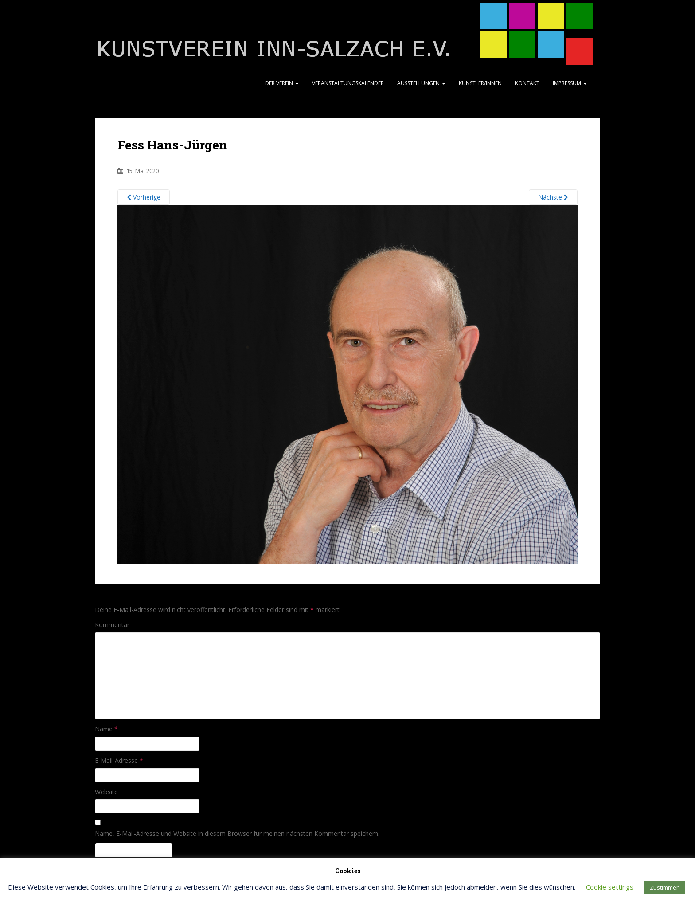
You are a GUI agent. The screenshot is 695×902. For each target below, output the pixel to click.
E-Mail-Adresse (119, 760)
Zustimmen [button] (665, 887)
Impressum (570, 83)
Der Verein (282, 83)
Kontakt (527, 83)
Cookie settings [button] (609, 886)
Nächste (553, 197)
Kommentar (112, 624)
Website (106, 792)
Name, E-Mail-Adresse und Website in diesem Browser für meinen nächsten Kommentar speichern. (237, 833)
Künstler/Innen (480, 83)
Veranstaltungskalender (348, 83)
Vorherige (143, 197)
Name (106, 729)
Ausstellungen (421, 83)
